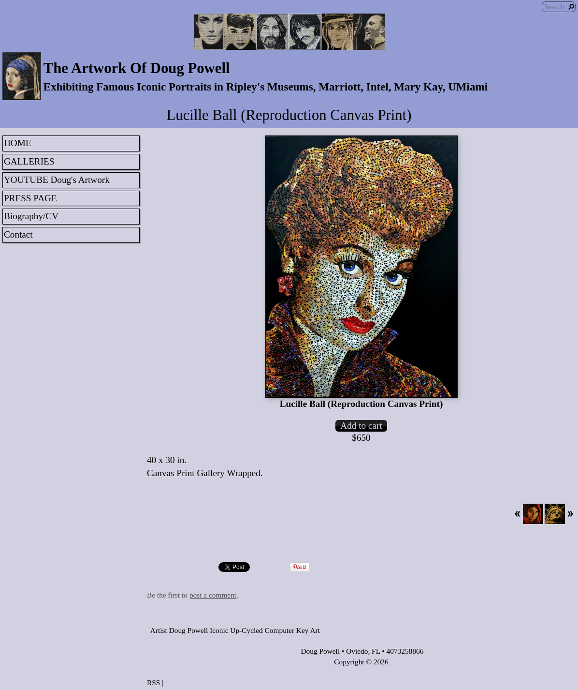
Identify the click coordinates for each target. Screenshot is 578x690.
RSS (153, 682)
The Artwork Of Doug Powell (136, 68)
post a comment (212, 595)
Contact (18, 234)
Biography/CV (31, 216)
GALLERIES (29, 161)
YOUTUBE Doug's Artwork (57, 180)
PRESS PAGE (30, 198)
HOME (17, 143)
